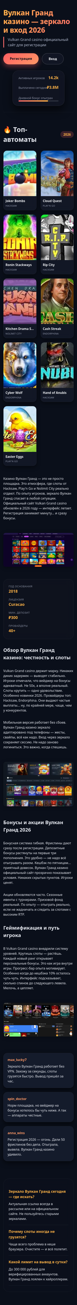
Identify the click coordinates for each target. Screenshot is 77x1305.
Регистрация (21, 58)
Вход (53, 59)
